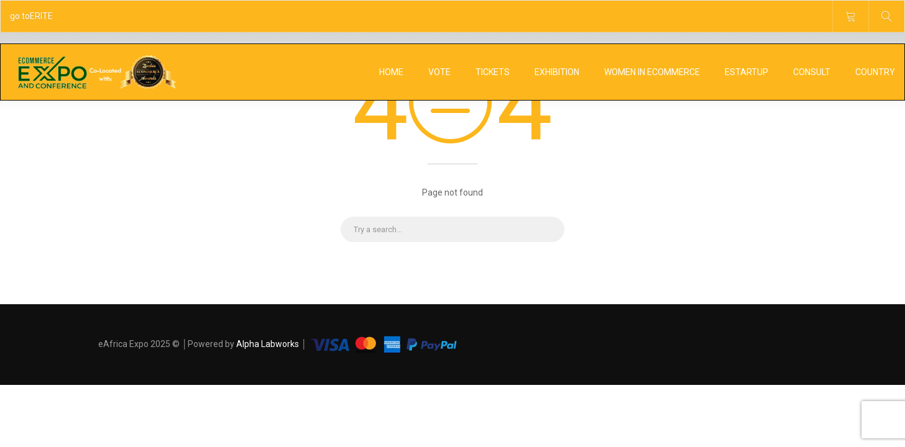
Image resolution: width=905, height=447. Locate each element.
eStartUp (746, 72)
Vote (439, 72)
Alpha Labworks (268, 344)
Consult (811, 72)
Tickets (492, 72)
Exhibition (557, 72)
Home (391, 72)
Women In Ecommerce (652, 72)
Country (875, 72)
